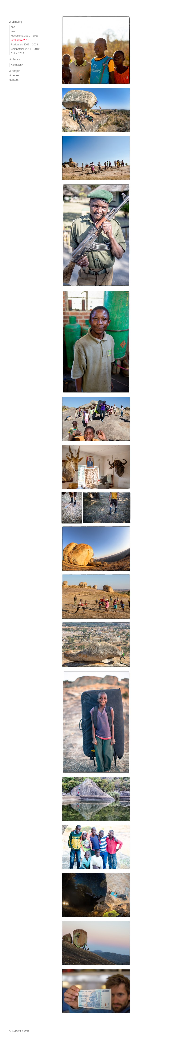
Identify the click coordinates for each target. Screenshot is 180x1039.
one (13, 27)
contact (14, 79)
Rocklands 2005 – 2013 (24, 44)
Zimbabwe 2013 (20, 40)
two (13, 31)
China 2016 (17, 53)
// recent (14, 75)
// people (14, 71)
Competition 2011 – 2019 (25, 49)
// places (14, 59)
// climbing (15, 21)
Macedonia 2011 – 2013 (24, 35)
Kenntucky (17, 64)
